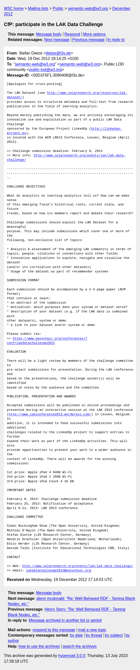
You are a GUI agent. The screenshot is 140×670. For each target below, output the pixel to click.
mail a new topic (92, 630)
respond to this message (53, 630)
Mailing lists (38, 8)
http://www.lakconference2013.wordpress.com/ (50, 414)
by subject (114, 635)
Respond (72, 34)
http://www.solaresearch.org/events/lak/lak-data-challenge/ (77, 566)
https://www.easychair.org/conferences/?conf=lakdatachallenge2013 (47, 340)
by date (76, 635)
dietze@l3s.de (58, 53)
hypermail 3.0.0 (71, 656)
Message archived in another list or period (65, 620)
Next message (56, 40)
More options (94, 34)
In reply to (116, 40)
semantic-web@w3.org (88, 8)
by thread (94, 635)
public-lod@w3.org (45, 69)
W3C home (14, 8)
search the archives (80, 646)
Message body (49, 34)
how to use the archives (39, 646)
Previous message (88, 40)
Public (58, 8)
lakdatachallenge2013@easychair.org (58, 570)
